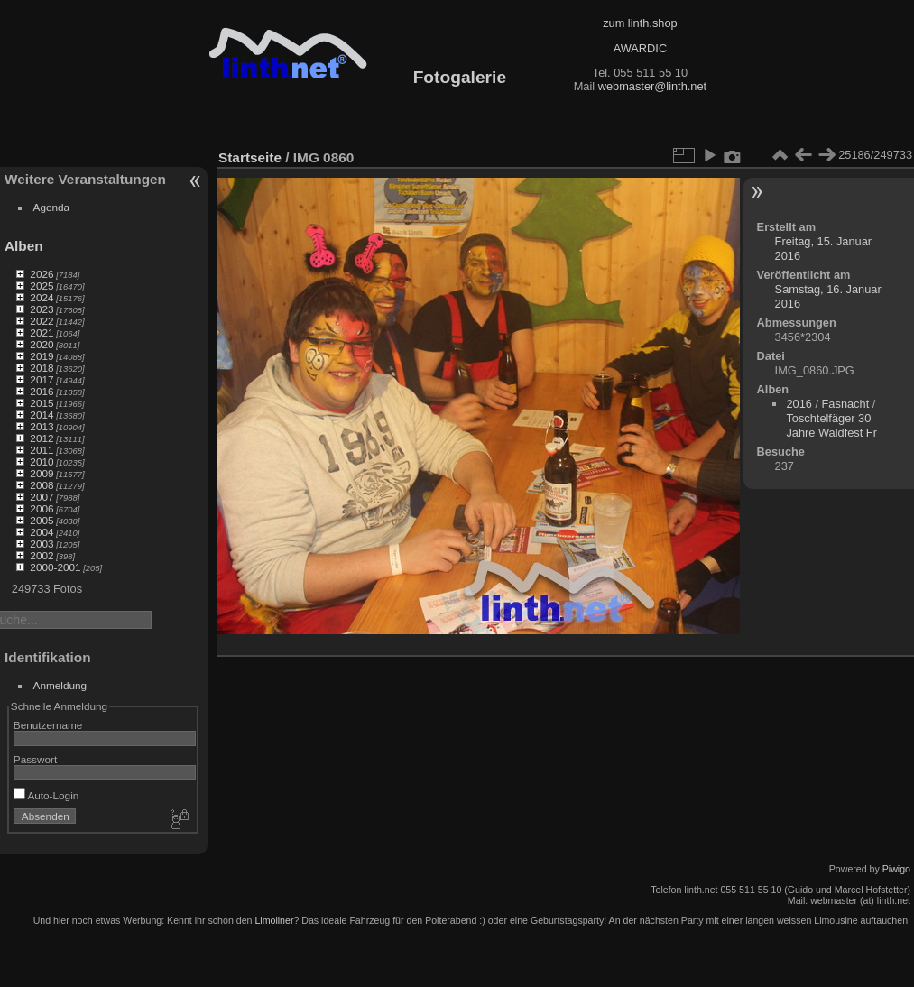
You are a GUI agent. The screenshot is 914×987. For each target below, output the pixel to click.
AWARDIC (640, 48)
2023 (41, 309)
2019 (41, 356)
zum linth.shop (640, 23)
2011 (41, 450)
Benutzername (48, 725)
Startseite (250, 157)
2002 (41, 555)
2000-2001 (55, 567)
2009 (41, 473)
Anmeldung (60, 685)
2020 (41, 344)
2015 (41, 403)
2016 (41, 391)
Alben (24, 246)
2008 (41, 485)
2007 (41, 497)
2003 (41, 543)
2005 (41, 520)
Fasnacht (846, 403)
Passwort (35, 759)
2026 (41, 274)
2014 (41, 414)
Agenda (51, 207)
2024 (41, 297)
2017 (41, 379)
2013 (41, 426)
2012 (41, 438)
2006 (41, 508)
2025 (41, 285)
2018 (41, 368)
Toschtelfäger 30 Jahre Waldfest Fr (831, 425)
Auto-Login (46, 795)
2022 (41, 321)
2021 (41, 332)
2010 (41, 461)
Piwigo (896, 868)
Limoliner (273, 920)
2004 (41, 532)
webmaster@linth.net (652, 86)
